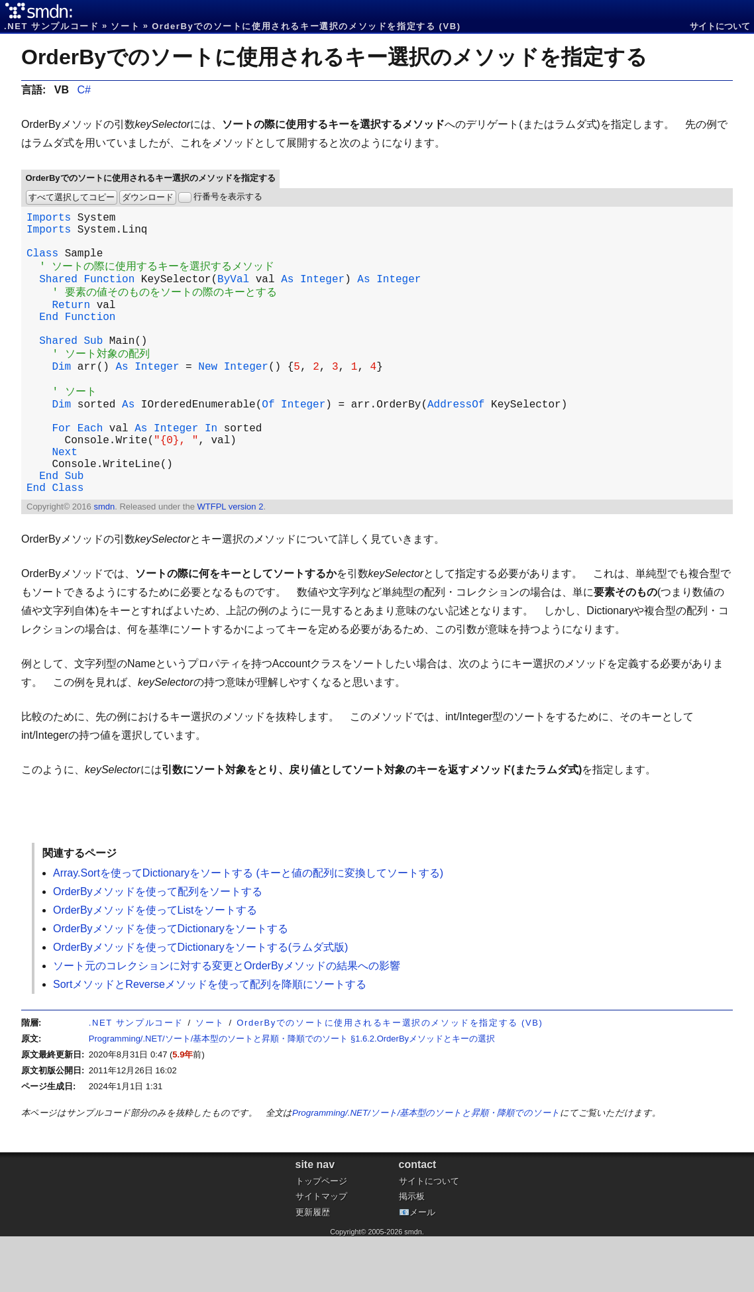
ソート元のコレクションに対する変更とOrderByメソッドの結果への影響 (226, 1021)
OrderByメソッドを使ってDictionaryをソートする (170, 984)
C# (83, 89)
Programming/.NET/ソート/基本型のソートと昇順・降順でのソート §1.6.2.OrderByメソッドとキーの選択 (292, 1094)
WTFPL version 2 (230, 562)
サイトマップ (321, 1252)
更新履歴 (313, 1268)
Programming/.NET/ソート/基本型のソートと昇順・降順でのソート (426, 1168)
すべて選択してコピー (71, 197)
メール (422, 1268)
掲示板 (412, 1252)
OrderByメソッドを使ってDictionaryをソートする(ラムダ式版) (200, 1002)
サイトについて (720, 26)
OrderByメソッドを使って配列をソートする (157, 947)
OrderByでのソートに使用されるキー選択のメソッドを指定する (334, 57)
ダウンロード (148, 197)
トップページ (321, 1237)
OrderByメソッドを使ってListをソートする (155, 965)
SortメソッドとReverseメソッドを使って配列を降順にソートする (209, 1040)
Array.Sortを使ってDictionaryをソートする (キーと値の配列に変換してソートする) (248, 928)
